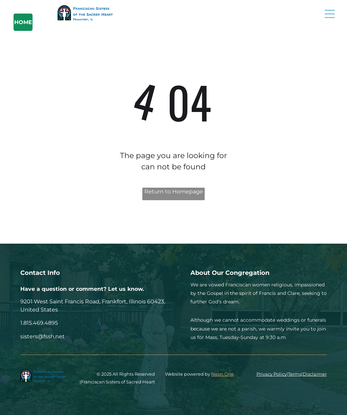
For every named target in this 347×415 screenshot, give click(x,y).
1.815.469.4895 (39, 323)
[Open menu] (330, 14)
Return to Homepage (173, 191)
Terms (294, 374)
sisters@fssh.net (42, 336)
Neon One (222, 374)
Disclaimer (315, 374)
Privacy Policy (272, 374)
